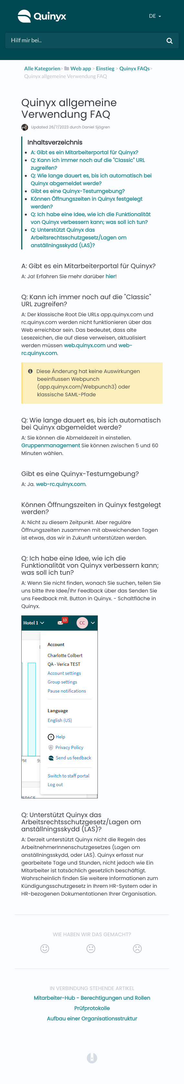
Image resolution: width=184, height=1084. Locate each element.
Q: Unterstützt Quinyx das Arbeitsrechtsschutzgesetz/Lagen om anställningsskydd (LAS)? (79, 237)
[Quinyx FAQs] (134, 69)
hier (110, 276)
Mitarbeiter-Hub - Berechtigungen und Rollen (92, 998)
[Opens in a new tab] (92, 1058)
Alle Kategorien (42, 69)
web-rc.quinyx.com (60, 484)
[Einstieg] (105, 69)
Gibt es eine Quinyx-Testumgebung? (78, 191)
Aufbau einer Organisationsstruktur (92, 1018)
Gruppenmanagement (50, 445)
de (153, 16)
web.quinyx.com (85, 345)
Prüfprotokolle (92, 1008)
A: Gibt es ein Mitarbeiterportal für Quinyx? (84, 152)
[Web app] (77, 69)
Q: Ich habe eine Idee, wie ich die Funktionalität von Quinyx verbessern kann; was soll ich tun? (90, 218)
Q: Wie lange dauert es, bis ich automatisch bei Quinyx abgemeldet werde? (91, 179)
